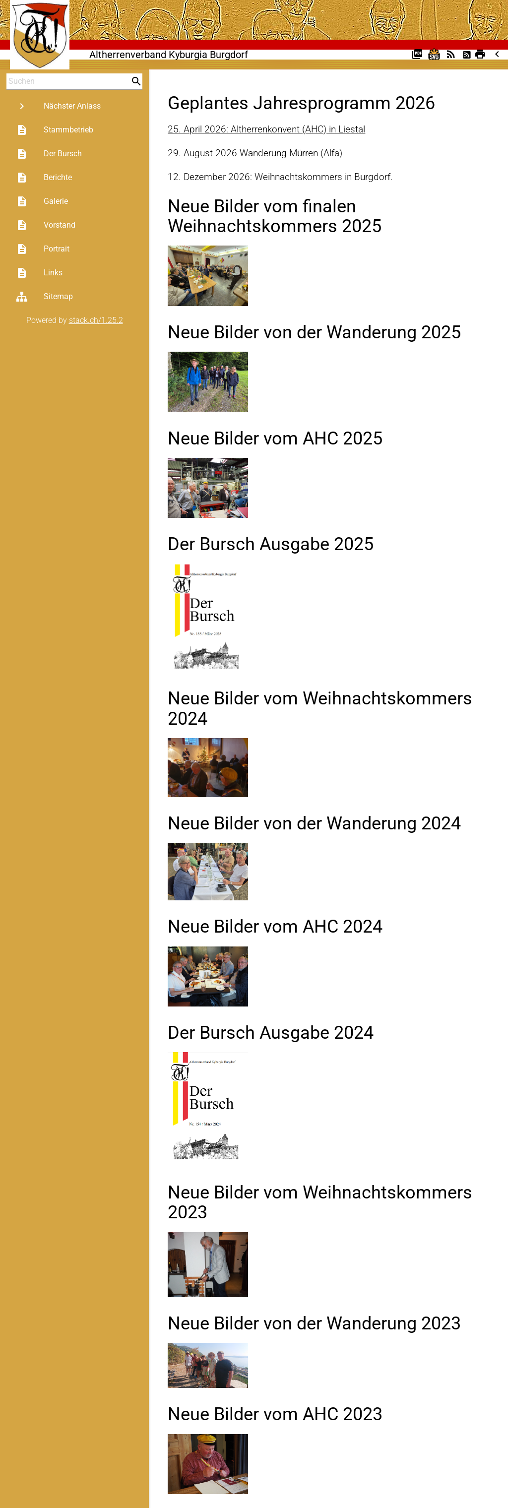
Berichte (44, 177)
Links (39, 273)
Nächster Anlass (58, 106)
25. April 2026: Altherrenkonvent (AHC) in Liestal (266, 129)
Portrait (42, 249)
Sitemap (44, 297)
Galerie (42, 201)
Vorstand (45, 225)
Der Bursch (49, 154)
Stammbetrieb (54, 130)
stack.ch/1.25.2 (96, 320)
